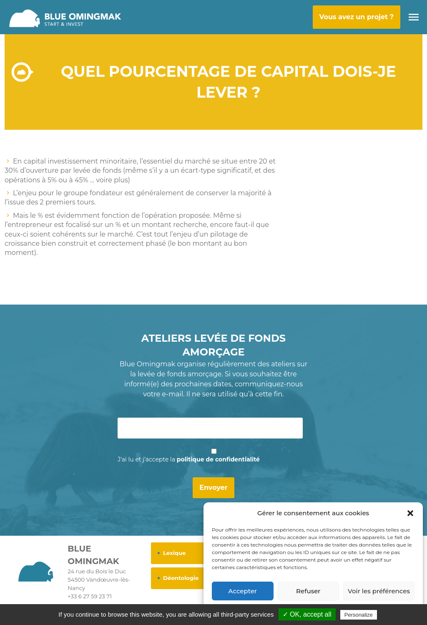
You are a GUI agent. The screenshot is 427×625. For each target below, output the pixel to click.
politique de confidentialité (218, 459)
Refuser (308, 591)
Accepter (243, 591)
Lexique (174, 552)
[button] (410, 513)
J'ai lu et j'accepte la (189, 459)
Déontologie (180, 578)
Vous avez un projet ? (356, 17)
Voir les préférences (379, 591)
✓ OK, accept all (307, 614)
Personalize (358, 615)
